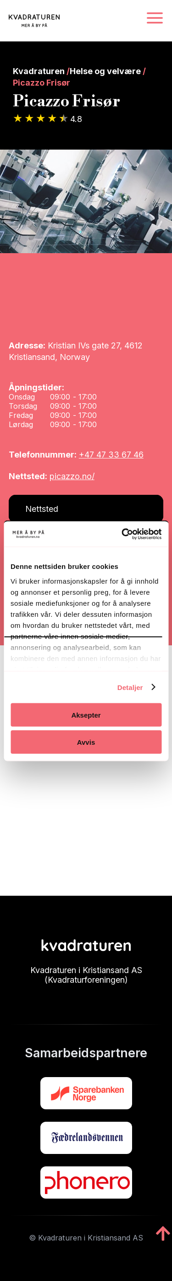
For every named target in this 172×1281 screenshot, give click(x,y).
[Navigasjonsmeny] (155, 18)
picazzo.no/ (72, 476)
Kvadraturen (39, 71)
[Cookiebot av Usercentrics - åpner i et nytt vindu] (122, 534)
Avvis (86, 742)
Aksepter (85, 715)
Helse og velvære (105, 71)
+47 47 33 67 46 (111, 454)
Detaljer (130, 687)
